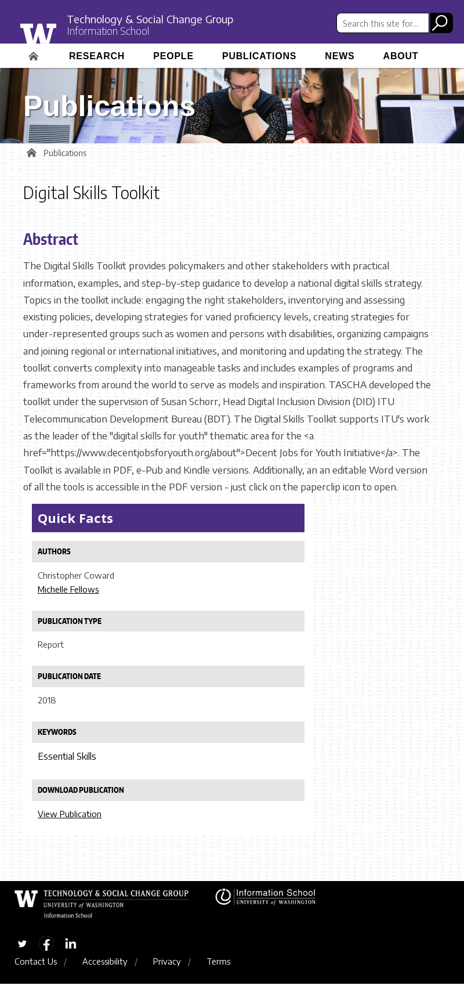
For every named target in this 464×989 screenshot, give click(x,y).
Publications (259, 56)
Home (35, 52)
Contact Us (35, 966)
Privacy (167, 966)
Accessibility (105, 966)
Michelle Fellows (68, 592)
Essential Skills (67, 760)
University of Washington (61, 36)
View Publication (70, 816)
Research (97, 56)
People (173, 56)
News (339, 56)
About (401, 56)
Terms (218, 966)
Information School (113, 32)
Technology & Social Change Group (161, 18)
